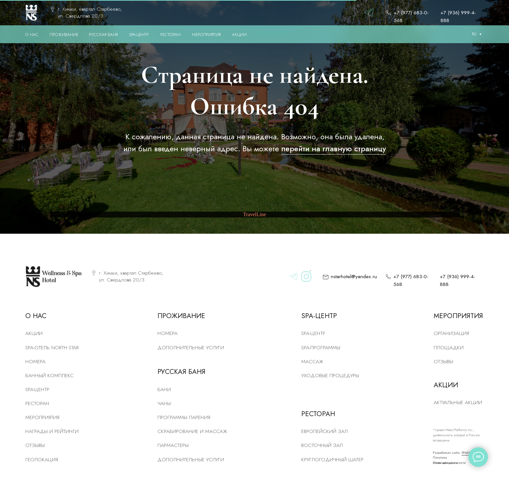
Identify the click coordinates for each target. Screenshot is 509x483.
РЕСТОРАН (170, 34)
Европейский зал (324, 431)
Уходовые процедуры (330, 375)
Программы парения (183, 417)
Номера (167, 333)
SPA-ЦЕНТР (139, 34)
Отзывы (35, 445)
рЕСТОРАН (37, 403)
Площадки (449, 347)
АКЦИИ (239, 34)
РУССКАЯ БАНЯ (103, 34)
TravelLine (254, 214)
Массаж (312, 361)
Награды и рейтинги (52, 431)
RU (474, 34)
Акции (34, 333)
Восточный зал (322, 445)
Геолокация (41, 459)
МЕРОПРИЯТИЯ (206, 34)
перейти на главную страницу (333, 148)
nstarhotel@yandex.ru (354, 276)
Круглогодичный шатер (332, 459)
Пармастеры (173, 445)
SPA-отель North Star (52, 347)
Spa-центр (313, 333)
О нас (32, 34)
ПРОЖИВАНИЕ (64, 34)
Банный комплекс (49, 375)
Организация (451, 333)
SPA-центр (37, 389)
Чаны (164, 403)
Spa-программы (320, 347)
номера (35, 361)
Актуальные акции (458, 402)
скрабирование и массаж (192, 431)
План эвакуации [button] (445, 462)
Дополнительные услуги (190, 347)
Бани (164, 389)
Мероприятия (42, 417)
